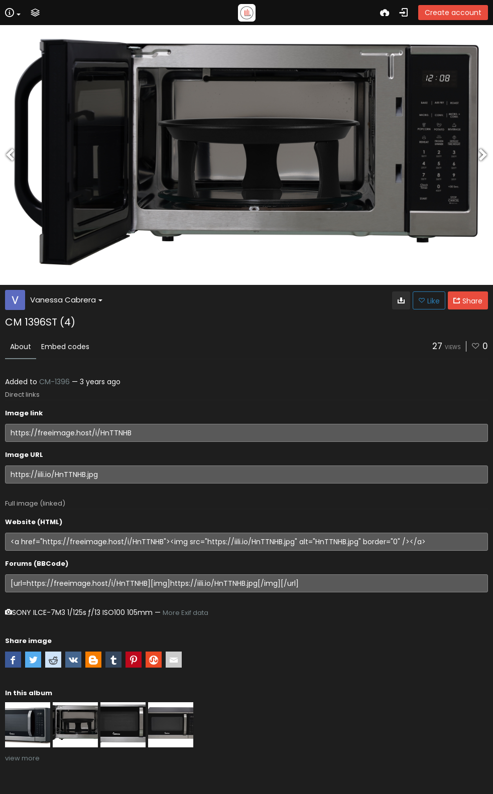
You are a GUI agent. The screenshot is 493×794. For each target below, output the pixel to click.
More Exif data (185, 612)
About (20, 347)
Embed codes (65, 347)
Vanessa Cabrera (66, 299)
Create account (453, 13)
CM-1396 (54, 382)
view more (22, 758)
